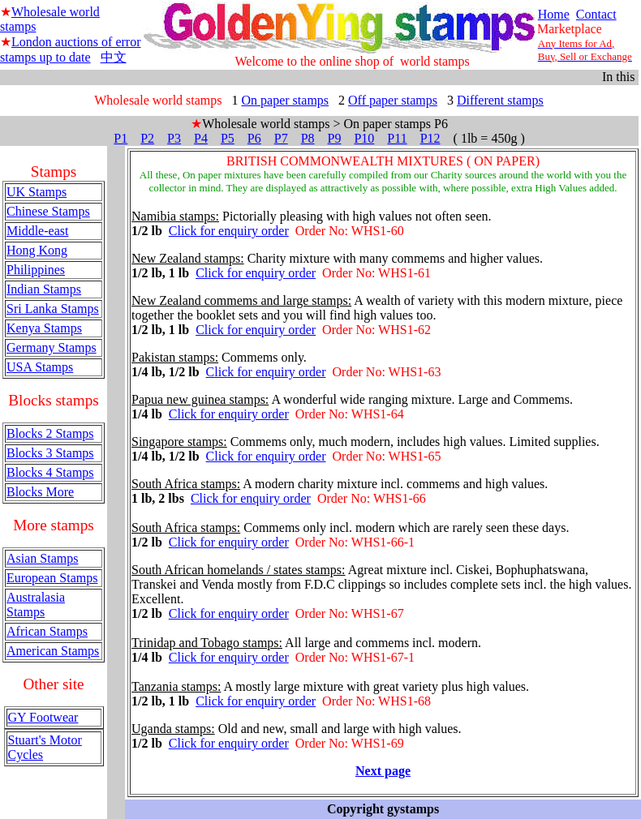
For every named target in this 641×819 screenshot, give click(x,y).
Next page (383, 771)
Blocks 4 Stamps (50, 472)
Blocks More (40, 492)
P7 (281, 138)
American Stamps (52, 651)
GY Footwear (43, 717)
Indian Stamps (43, 289)
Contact (596, 14)
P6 (254, 138)
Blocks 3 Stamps (50, 453)
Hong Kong (36, 250)
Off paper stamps (392, 100)
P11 (397, 138)
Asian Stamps (42, 558)
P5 (227, 138)
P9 (335, 138)
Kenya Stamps (44, 328)
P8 (308, 138)
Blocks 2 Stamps (50, 433)
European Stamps (51, 578)
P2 (147, 138)
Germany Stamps (51, 347)
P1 (120, 138)
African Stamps (47, 631)
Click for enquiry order (229, 231)
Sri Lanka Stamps (52, 308)
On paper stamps (285, 100)
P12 (430, 138)
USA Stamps (39, 367)
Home (554, 14)
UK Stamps (36, 192)
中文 (114, 57)
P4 (201, 138)
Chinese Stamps (48, 211)
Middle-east (37, 231)
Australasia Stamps (35, 604)
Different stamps (500, 100)
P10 (364, 138)
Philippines (35, 270)
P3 (174, 138)
